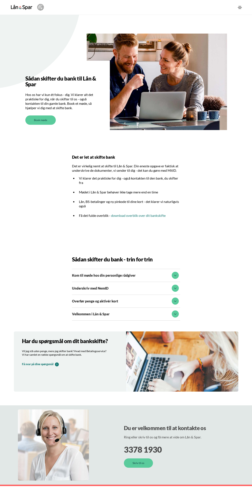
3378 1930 (143, 457)
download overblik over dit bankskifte (138, 223)
